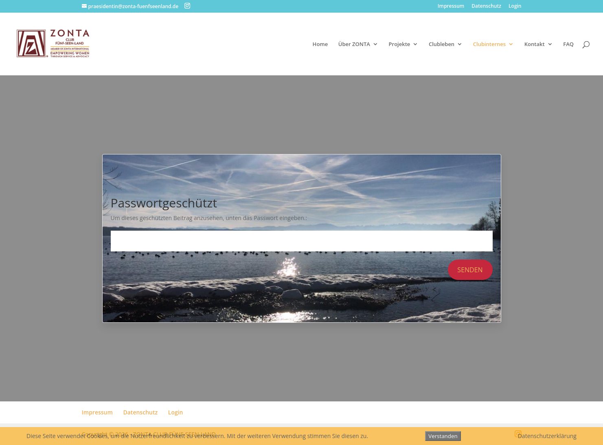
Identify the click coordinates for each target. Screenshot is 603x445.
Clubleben (441, 44)
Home (320, 44)
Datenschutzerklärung (547, 436)
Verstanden (442, 436)
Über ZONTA (354, 44)
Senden (469, 269)
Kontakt (534, 44)
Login (515, 6)
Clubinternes (489, 44)
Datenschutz (486, 6)
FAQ (568, 44)
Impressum (451, 6)
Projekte (399, 44)
